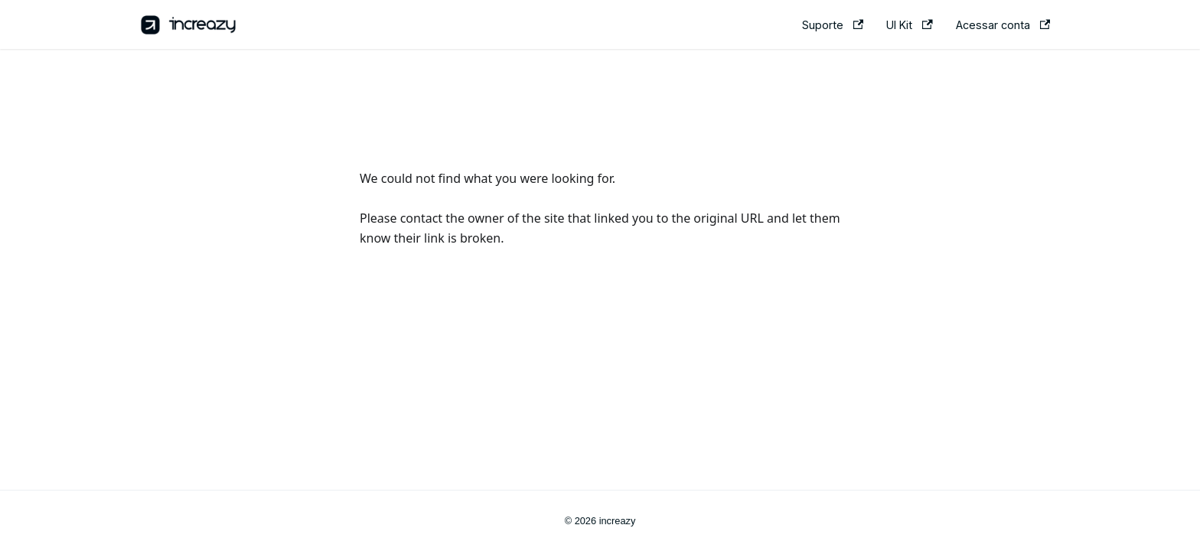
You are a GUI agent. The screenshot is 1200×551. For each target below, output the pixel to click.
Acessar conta (1003, 24)
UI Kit (909, 24)
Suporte (832, 24)
